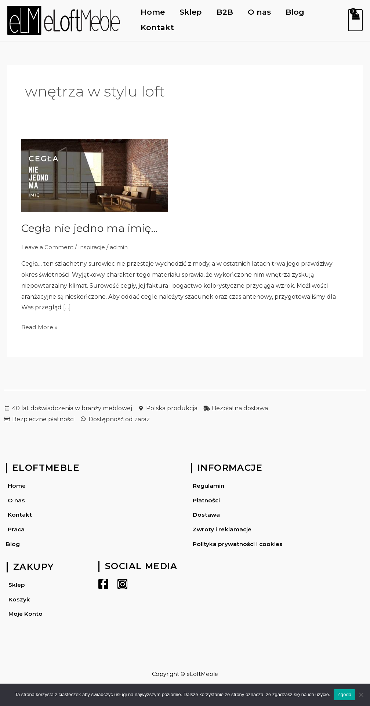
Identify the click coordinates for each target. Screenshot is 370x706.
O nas (261, 12)
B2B (226, 12)
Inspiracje (93, 247)
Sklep (191, 12)
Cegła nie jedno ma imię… (91, 228)
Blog (297, 12)
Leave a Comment (48, 247)
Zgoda (344, 694)
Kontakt (157, 27)
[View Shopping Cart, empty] (355, 20)
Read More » (39, 326)
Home (153, 12)
